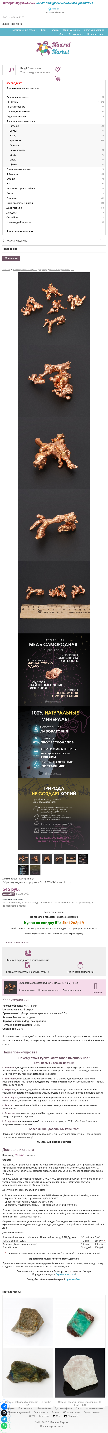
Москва (55, 9)
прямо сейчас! (73, 1279)
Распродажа (14, 83)
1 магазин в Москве (54, 12)
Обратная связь (71, 1412)
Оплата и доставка (94, 30)
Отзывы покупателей (18, 1412)
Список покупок (14, 240)
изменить (30, 1155)
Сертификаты (76, 34)
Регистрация (34, 68)
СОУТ (32, 1416)
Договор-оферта (63, 1408)
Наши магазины (71, 30)
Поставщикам (25, 1408)
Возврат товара (95, 34)
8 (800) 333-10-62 (12, 24)
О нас (62, 34)
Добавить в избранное (16, 942)
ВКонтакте (71, 1416)
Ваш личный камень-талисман (22, 88)
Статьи (55, 1412)
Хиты (43, 30)
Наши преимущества (48, 990)
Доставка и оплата (72, 990)
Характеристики (26, 990)
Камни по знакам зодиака (20, 231)
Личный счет (44, 1408)
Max (56, 1416)
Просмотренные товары (24, 30)
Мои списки (11, 258)
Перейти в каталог (65, 1274)
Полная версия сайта (51, 1426)
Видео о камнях (92, 1412)
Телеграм (44, 1416)
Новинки (54, 30)
